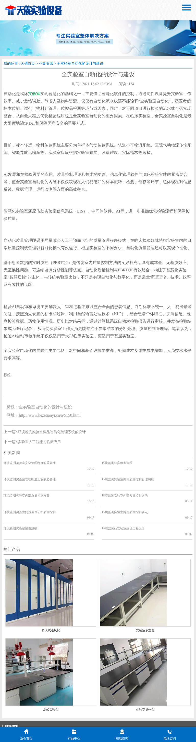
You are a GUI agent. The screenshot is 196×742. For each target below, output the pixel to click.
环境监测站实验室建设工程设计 (123, 506)
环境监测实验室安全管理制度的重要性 (30, 463)
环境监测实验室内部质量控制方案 (27, 484)
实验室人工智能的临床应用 (39, 442)
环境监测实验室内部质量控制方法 (125, 484)
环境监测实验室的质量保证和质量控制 (30, 495)
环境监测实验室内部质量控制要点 (125, 495)
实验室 (34, 93)
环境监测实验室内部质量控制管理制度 (128, 474)
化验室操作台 (145, 682)
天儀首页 (28, 63)
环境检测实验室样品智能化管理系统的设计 (52, 432)
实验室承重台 (145, 603)
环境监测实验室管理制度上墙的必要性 (30, 474)
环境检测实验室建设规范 (20, 506)
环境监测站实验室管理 (117, 463)
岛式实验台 (50, 682)
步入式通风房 (51, 603)
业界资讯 (46, 63)
